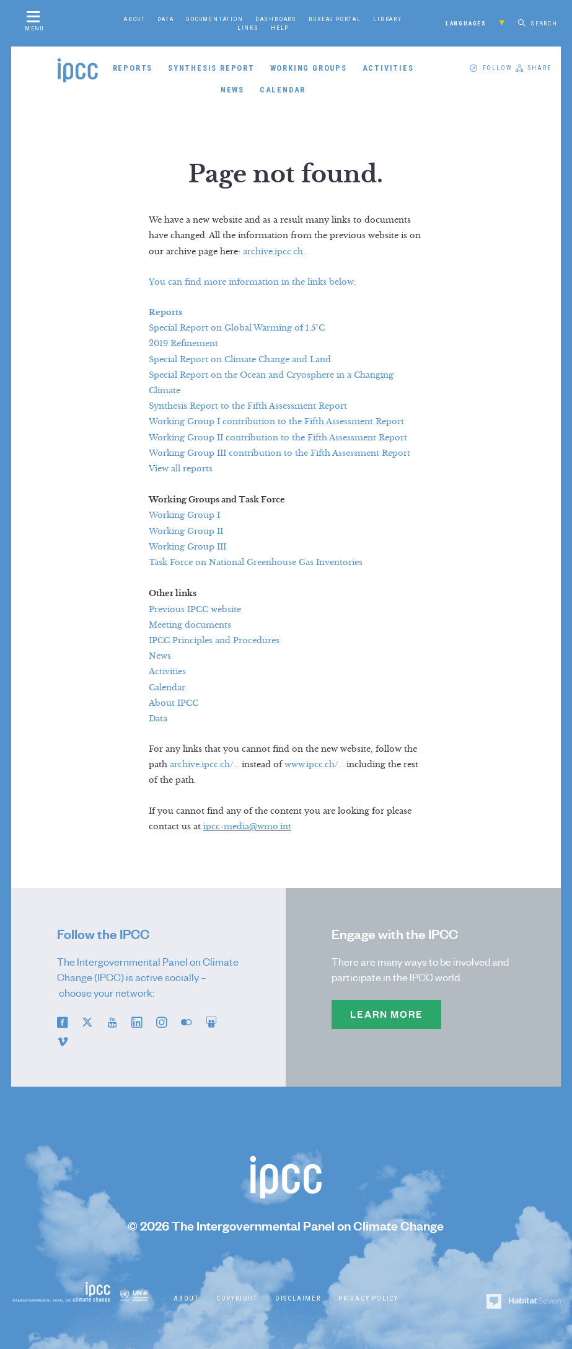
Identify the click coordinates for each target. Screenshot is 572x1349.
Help (280, 27)
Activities (388, 68)
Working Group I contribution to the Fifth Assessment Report (276, 422)
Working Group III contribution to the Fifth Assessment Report (279, 453)
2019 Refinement (183, 344)
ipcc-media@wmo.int (247, 827)
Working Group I (184, 515)
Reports (133, 68)
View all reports (181, 469)
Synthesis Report (211, 68)
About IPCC (173, 703)
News (232, 89)
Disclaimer (298, 1298)
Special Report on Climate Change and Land (240, 360)
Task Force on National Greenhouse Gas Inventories (256, 563)
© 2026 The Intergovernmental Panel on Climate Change (286, 1226)
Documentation (214, 18)
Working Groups (308, 68)
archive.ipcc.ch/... (204, 765)
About (134, 18)
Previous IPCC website (195, 610)
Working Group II (186, 531)
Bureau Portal (335, 18)
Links (248, 27)
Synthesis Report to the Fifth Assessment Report (248, 406)
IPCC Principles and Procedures (214, 641)
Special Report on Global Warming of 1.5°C (237, 328)
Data (165, 18)
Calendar (283, 89)
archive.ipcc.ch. (274, 252)
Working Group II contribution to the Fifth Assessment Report (278, 438)
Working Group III (187, 547)
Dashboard (276, 18)
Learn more (386, 1014)
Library (387, 18)
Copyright (237, 1298)
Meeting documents (190, 625)
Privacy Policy (368, 1298)
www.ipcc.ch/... (314, 765)
